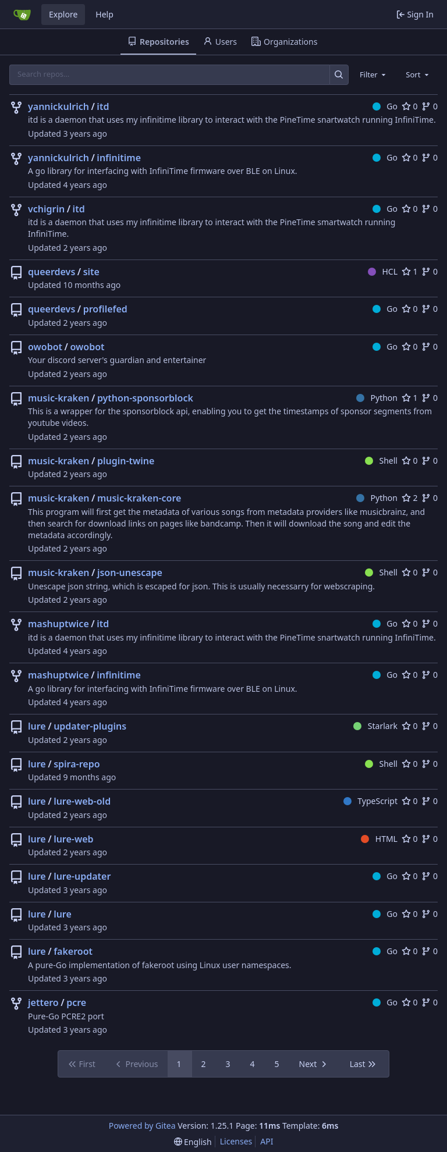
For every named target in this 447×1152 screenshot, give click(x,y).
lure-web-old (82, 801)
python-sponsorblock (145, 398)
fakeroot (73, 951)
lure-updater (82, 876)
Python (377, 397)
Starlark (375, 725)
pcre (76, 1002)
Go (385, 106)
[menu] (193, 1141)
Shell (381, 460)
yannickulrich (58, 106)
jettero (43, 1002)
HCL (383, 271)
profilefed (105, 309)
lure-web (74, 839)
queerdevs (51, 272)
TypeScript (370, 800)
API (266, 1141)
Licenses (236, 1141)
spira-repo (77, 764)
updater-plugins (90, 726)
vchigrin (46, 209)
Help (104, 14)
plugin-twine (126, 461)
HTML (379, 838)
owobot (45, 347)
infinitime (119, 157)
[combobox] (374, 74)
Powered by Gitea (142, 1125)
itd (103, 106)
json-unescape (129, 572)
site (91, 272)
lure (37, 726)
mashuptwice (58, 624)
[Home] (22, 14)
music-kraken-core (139, 498)
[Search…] (339, 75)
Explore (63, 14)
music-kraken (59, 398)
